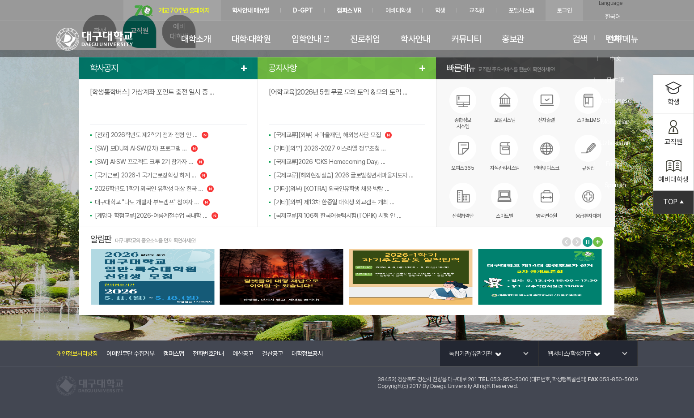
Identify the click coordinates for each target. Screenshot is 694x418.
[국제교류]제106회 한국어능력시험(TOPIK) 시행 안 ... (338, 215)
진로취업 (365, 39)
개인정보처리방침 (76, 353)
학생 (440, 10)
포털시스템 (521, 10)
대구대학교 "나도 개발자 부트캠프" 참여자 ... (152, 202)
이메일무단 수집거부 (130, 353)
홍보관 (513, 39)
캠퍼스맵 (173, 353)
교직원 (477, 10)
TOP (673, 202)
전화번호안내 (208, 353)
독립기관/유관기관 (475, 353)
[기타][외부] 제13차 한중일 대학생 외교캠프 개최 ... (334, 202)
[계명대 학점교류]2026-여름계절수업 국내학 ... (156, 215)
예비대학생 (398, 10)
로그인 (564, 10)
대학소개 (196, 39)
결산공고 (272, 353)
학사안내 (415, 39)
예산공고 (243, 353)
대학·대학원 (251, 39)
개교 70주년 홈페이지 (172, 11)
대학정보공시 (307, 353)
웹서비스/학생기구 (574, 353)
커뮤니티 (466, 39)
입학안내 (306, 39)
